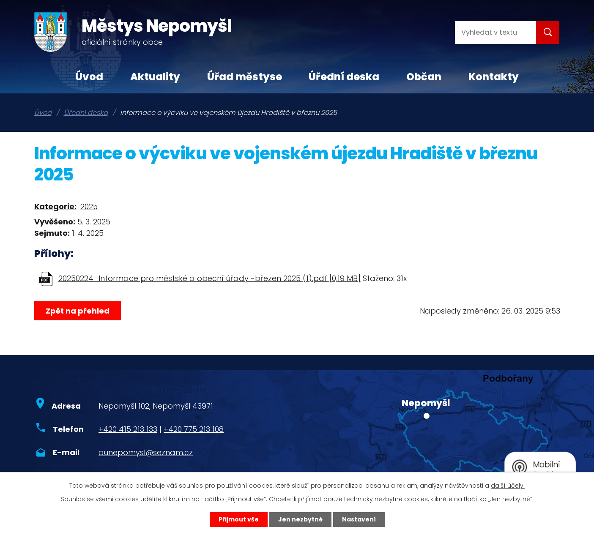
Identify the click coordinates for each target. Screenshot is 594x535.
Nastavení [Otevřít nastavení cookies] (359, 519)
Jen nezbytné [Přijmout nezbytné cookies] (300, 519)
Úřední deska (344, 77)
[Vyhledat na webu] (489, 32)
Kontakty (493, 77)
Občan (423, 77)
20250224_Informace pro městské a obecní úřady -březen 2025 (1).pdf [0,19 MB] (209, 278)
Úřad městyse (244, 77)
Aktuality (155, 77)
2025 (89, 206)
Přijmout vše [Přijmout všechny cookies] (239, 519)
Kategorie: (55, 206)
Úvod (89, 77)
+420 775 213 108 (194, 429)
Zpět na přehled (77, 311)
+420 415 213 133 (128, 429)
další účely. (508, 485)
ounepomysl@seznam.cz (146, 452)
